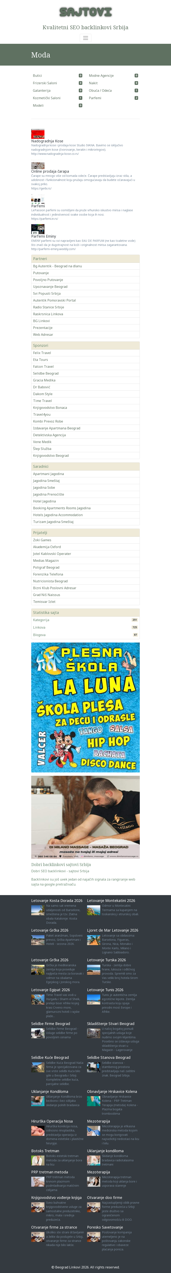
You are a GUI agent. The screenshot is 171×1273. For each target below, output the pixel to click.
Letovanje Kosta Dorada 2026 (57, 900)
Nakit (93, 83)
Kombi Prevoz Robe (48, 421)
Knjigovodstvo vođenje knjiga (56, 1197)
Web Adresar (43, 334)
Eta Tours (40, 359)
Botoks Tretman (45, 1150)
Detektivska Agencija (49, 435)
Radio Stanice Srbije (48, 307)
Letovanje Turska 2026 (106, 959)
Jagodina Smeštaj (46, 480)
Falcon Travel (43, 366)
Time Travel (42, 400)
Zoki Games (42, 540)
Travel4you (41, 414)
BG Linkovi (41, 321)
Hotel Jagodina (44, 501)
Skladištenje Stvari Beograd (110, 1023)
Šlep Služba (42, 448)
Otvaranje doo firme (104, 1197)
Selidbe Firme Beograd (50, 1023)
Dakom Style (43, 394)
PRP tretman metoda (49, 1171)
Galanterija (41, 90)
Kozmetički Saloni (47, 98)
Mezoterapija (98, 1121)
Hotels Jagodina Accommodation (58, 515)
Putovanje (41, 273)
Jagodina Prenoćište (48, 494)
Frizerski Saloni (45, 83)
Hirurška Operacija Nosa (52, 1121)
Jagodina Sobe (44, 487)
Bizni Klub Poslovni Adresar (54, 588)
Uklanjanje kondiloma (105, 1150)
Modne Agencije (101, 75)
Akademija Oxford (47, 547)
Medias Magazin (46, 560)
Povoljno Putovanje (48, 279)
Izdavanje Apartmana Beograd (56, 428)
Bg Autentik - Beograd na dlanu (57, 266)
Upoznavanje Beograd (50, 286)
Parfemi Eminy (43, 236)
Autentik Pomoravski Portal (54, 300)
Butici (37, 75)
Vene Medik (42, 442)
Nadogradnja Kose (47, 140)
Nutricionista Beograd (50, 581)
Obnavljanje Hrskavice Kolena (112, 1091)
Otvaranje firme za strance (54, 1227)
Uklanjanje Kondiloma (49, 1091)
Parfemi (95, 98)
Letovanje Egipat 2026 (50, 989)
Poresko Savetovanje (105, 1227)
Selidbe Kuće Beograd (50, 1057)
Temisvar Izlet (44, 601)
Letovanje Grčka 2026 (49, 930)
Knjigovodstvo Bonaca (50, 407)
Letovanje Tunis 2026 (105, 989)
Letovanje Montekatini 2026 (111, 900)
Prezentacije (43, 327)
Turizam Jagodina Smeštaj (53, 521)
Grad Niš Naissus (46, 595)
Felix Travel (42, 353)
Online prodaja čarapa (50, 171)
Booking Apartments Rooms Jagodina (62, 508)
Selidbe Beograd (46, 373)
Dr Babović (41, 387)
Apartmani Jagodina (48, 474)
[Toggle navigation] (85, 38)
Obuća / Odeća (100, 90)
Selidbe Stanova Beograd (108, 1057)
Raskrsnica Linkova (48, 314)
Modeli (38, 105)
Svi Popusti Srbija (47, 293)
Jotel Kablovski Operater (52, 553)
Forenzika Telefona (48, 574)
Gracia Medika (44, 380)
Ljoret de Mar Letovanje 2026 (112, 930)
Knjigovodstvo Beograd (51, 455)
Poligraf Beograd (46, 567)
